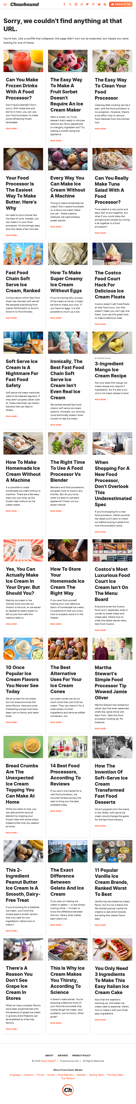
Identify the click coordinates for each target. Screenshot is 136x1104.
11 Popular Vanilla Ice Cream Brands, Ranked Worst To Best (111, 882)
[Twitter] (70, 5)
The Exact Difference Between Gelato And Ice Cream (67, 882)
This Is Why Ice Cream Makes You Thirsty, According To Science (67, 980)
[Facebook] (64, 5)
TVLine (40, 1075)
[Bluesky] (99, 5)
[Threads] (81, 5)
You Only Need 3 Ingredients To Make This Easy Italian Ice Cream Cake (112, 980)
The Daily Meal (115, 1075)
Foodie (51, 1075)
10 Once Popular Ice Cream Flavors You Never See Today (22, 679)
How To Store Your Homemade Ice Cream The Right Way (67, 581)
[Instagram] (76, 5)
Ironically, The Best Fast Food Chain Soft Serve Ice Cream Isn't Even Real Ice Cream (67, 379)
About (49, 1055)
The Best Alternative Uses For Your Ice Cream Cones (66, 679)
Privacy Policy (81, 1055)
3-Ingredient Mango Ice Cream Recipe (110, 370)
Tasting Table (96, 1075)
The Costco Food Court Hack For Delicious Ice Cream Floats (110, 285)
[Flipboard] (87, 5)
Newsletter (121, 4)
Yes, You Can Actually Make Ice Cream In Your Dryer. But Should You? (23, 581)
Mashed (81, 1075)
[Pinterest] (93, 5)
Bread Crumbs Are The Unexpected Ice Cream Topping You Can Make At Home (22, 784)
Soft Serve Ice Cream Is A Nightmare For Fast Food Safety (22, 373)
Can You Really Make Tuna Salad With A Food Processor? (112, 190)
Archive (63, 1055)
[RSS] (105, 5)
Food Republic (66, 1075)
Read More (11, 128)
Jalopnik (28, 1075)
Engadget (15, 1075)
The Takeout (68, 1078)
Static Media (48, 1060)
